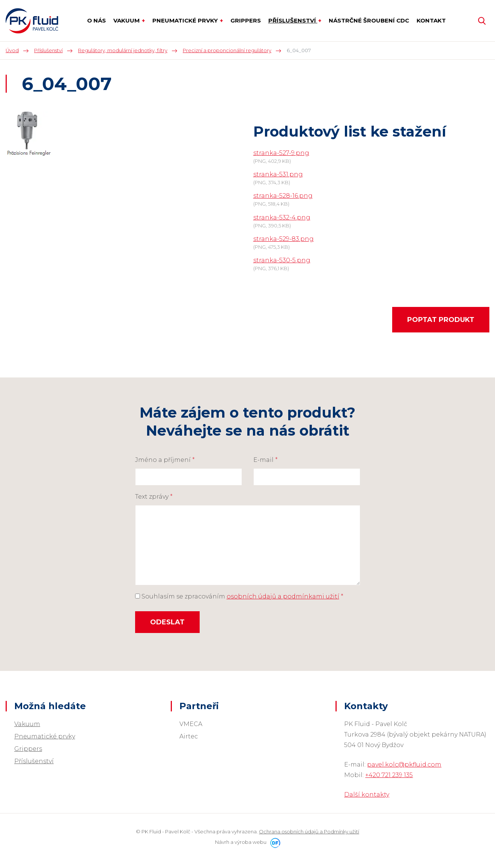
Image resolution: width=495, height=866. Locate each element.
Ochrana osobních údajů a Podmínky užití (309, 831)
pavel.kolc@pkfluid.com (404, 764)
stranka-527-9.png (281, 152)
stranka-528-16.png (283, 195)
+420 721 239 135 (389, 775)
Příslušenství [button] (292, 20)
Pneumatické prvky (44, 736)
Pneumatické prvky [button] (185, 20)
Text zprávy (154, 496)
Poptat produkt (440, 320)
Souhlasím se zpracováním (239, 596)
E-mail (265, 459)
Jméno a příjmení (165, 459)
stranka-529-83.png (283, 238)
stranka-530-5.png (281, 260)
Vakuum (27, 724)
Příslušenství (34, 761)
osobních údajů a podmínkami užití (283, 596)
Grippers (28, 748)
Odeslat (167, 622)
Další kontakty (366, 794)
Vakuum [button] (127, 20)
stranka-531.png (278, 174)
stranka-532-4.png (281, 217)
